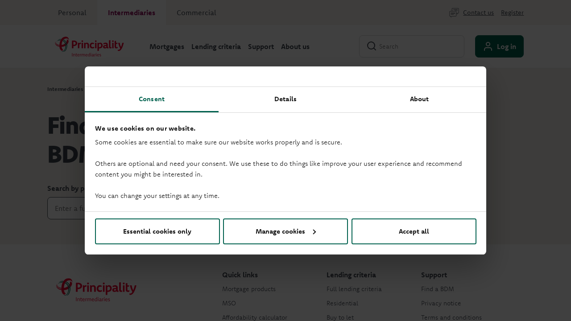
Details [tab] (285, 99)
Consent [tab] (152, 99)
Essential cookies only (157, 231)
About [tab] (419, 99)
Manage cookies (286, 231)
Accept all (414, 231)
